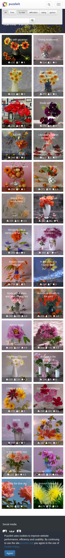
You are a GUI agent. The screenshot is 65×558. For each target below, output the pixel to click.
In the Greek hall (48, 198)
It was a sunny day (48, 325)
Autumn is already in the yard (48, 295)
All (6, 12)
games (52, 12)
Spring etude (17, 325)
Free (12, 12)
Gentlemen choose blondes (16, 358)
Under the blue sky (17, 483)
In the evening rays (16, 451)
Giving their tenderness (17, 200)
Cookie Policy (11, 546)
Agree (10, 553)
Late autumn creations (48, 231)
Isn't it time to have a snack (17, 168)
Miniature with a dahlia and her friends (16, 231)
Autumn (16, 134)
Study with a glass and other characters (17, 295)
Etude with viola (48, 103)
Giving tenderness (48, 39)
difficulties (33, 12)
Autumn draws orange (16, 263)
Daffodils (16, 71)
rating (43, 12)
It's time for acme (16, 103)
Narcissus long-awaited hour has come (48, 74)
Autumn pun (48, 420)
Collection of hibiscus (48, 388)
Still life (16, 420)
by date (22, 12)
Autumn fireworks (48, 483)
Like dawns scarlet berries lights (48, 136)
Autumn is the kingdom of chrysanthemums (48, 359)
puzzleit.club (26, 543)
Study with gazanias (17, 39)
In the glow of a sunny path (48, 263)
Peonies (48, 451)
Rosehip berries (48, 166)
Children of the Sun (16, 388)
